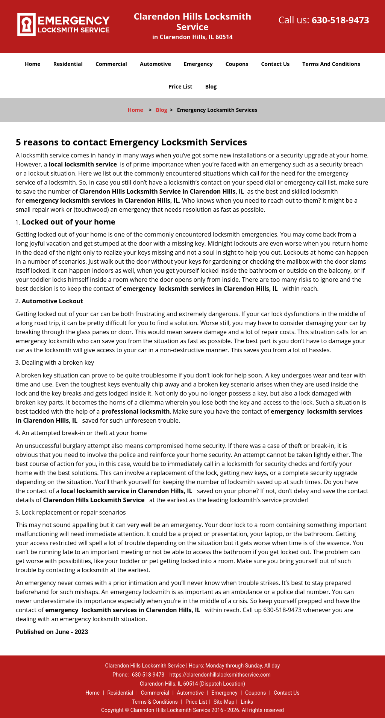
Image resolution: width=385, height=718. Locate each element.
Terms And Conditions (331, 63)
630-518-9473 (340, 20)
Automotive (155, 63)
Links (247, 702)
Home (32, 63)
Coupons (237, 63)
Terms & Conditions (155, 702)
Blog (211, 86)
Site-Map (224, 702)
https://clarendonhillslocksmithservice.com (220, 675)
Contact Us (275, 63)
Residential (68, 63)
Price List (180, 86)
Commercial (111, 63)
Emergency (198, 63)
